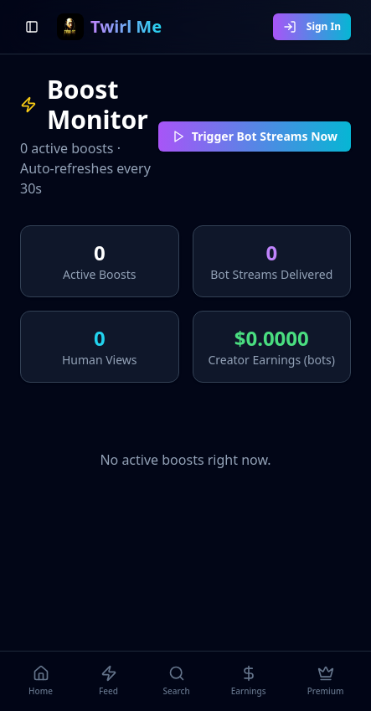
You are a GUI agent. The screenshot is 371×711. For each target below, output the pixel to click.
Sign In (312, 26)
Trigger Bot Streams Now (255, 136)
